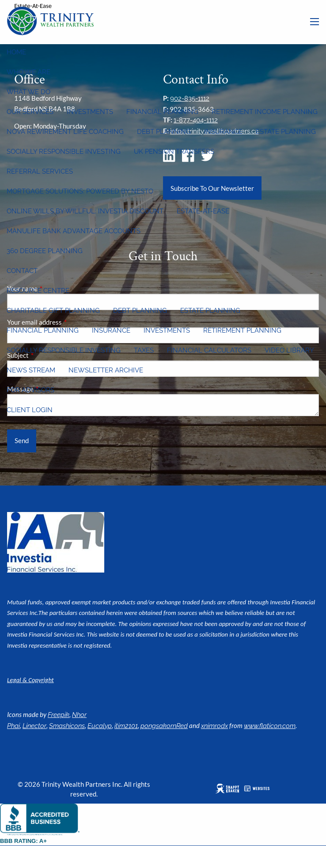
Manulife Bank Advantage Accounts (73, 231)
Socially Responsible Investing (64, 152)
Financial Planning (162, 112)
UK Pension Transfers (174, 152)
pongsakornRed (164, 726)
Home (16, 52)
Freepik (58, 715)
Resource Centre (38, 291)
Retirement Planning (242, 330)
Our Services (30, 112)
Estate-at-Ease (203, 211)
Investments (90, 112)
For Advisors (30, 390)
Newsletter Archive (105, 370)
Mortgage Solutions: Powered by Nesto (80, 191)
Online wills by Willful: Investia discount (85, 211)
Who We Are (28, 72)
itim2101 (126, 726)
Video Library (289, 350)
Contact (22, 271)
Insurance (223, 132)
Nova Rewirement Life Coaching (65, 132)
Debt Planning (164, 132)
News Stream (31, 370)
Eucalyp (99, 726)
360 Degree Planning (45, 251)
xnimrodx (214, 726)
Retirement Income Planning (265, 112)
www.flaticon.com (270, 726)
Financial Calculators (209, 350)
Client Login (30, 410)
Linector (34, 726)
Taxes (144, 350)
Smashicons (67, 726)
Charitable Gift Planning (53, 311)
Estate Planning (286, 132)
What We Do (28, 92)
